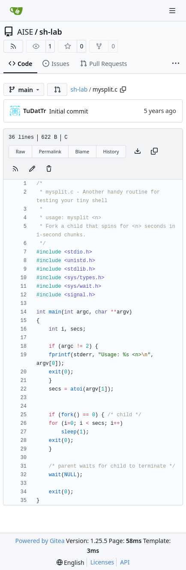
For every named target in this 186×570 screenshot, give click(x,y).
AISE (25, 31)
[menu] (70, 562)
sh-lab (50, 31)
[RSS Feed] (13, 46)
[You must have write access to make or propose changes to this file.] (49, 169)
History (111, 151)
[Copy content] (154, 151)
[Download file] (137, 151)
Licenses (102, 562)
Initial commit (68, 111)
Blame (82, 151)
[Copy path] (123, 90)
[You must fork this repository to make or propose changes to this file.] (32, 169)
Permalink (50, 151)
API (124, 562)
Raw (20, 151)
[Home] (16, 10)
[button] (57, 89)
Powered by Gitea (40, 541)
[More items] (176, 63)
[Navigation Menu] (173, 10)
